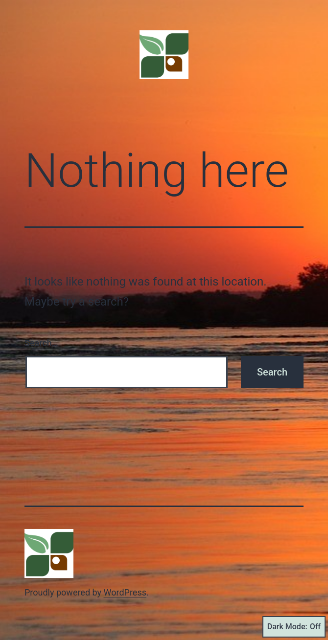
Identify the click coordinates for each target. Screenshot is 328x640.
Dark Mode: (294, 627)
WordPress (125, 592)
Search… (41, 343)
